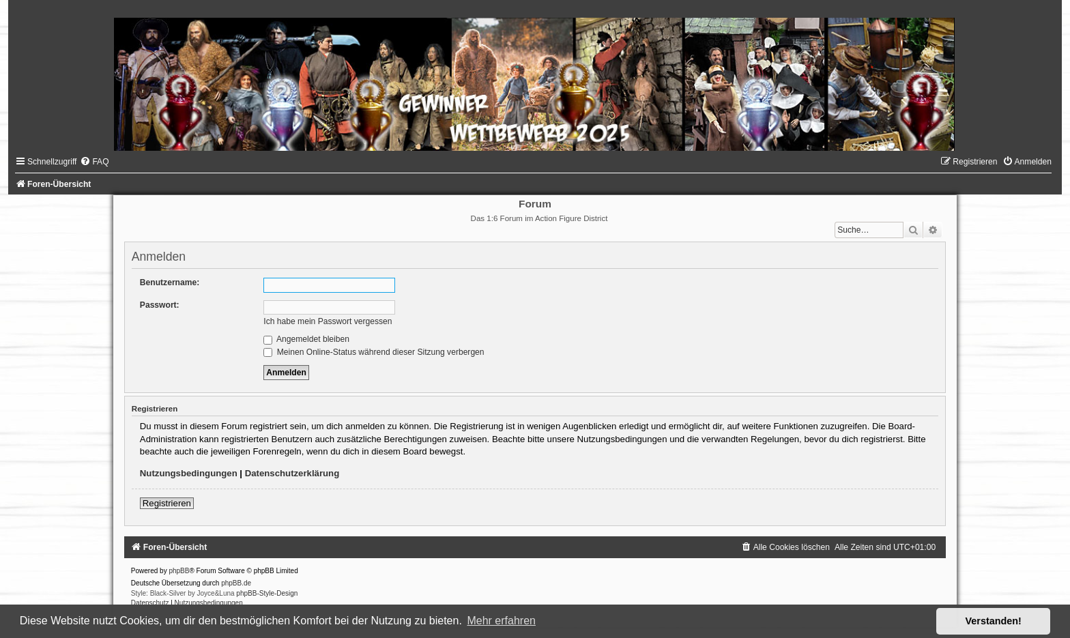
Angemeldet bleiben (306, 339)
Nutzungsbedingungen (188, 473)
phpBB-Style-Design (267, 593)
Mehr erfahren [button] (501, 620)
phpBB (179, 571)
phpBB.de (236, 583)
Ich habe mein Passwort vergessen (327, 321)
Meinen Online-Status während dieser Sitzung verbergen (373, 352)
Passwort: (159, 305)
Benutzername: (169, 282)
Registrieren (167, 503)
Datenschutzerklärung (292, 473)
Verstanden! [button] (994, 620)
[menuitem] (94, 161)
